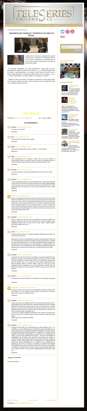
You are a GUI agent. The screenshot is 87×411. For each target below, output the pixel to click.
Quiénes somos (21, 25)
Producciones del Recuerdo (34, 25)
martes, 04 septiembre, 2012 (24, 127)
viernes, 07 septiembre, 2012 (24, 325)
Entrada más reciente (12, 400)
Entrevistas (47, 25)
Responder (14, 131)
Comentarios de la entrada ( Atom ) (24, 403)
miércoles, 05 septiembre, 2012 (27, 287)
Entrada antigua (51, 400)
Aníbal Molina (15, 287)
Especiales (55, 25)
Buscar (77, 50)
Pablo (13, 195)
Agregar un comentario (14, 357)
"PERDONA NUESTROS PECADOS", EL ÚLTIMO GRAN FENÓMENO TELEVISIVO (69, 101)
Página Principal (10, 25)
